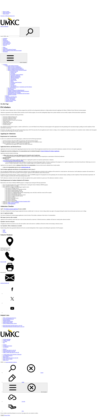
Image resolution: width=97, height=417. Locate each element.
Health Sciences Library (8, 322)
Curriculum (12, 73)
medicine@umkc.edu (25, 167)
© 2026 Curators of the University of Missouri (12, 354)
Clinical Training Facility (10, 97)
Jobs (4, 342)
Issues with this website (7, 358)
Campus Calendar (6, 340)
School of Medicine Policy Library (10, 323)
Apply (4, 230)
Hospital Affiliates (6, 320)
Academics (5, 38)
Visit (4, 231)
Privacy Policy (6, 356)
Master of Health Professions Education (16, 69)
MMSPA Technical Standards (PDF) (23, 201)
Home (4, 47)
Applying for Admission (15, 75)
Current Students (6, 41)
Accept (2, 415)
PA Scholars (5, 51)
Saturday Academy (9, 101)
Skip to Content (6, 11)
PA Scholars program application (11, 208)
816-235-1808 (3, 261)
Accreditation (5, 346)
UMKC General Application (13, 202)
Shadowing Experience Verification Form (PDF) (13, 160)
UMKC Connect (11, 352)
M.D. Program (11, 89)
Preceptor (12, 84)
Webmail (4, 349)
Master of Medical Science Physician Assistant (12, 50)
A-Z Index (5, 341)
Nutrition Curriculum (12, 94)
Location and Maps (7, 339)
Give (13, 411)
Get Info (4, 232)
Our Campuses (13, 85)
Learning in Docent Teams (10, 100)
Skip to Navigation (6, 12)
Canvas (9, 351)
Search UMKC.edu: (4, 36)
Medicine (4, 26)
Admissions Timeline (14, 77)
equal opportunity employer (11, 362)
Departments (5, 40)
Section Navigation (14, 58)
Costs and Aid (13, 79)
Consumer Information (7, 345)
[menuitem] (50, 368)
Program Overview (14, 71)
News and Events (6, 44)
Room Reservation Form (12, 325)
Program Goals (13, 72)
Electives (7, 95)
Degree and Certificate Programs (9, 49)
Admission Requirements (15, 76)
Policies (12, 81)
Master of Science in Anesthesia (14, 66)
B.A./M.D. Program (12, 87)
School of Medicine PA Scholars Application (50, 151)
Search (23, 372)
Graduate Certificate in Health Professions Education (18, 91)
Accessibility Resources (7, 355)
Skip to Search (6, 13)
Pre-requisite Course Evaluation (16, 74)
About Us (5, 45)
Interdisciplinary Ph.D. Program (14, 92)
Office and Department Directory (9, 317)
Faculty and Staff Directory (8, 319)
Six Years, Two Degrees (10, 99)
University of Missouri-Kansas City (7, 15)
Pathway (9, 350)
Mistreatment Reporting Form (13, 326)
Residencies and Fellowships (11, 96)
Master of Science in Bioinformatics (15, 67)
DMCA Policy (10, 357)
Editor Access (5, 360)
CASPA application (11, 203)
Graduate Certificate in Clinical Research (16, 90)
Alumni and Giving (7, 42)
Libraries (5, 344)
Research (5, 39)
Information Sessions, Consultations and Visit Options (21, 86)
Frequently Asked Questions (16, 82)
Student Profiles (13, 80)
